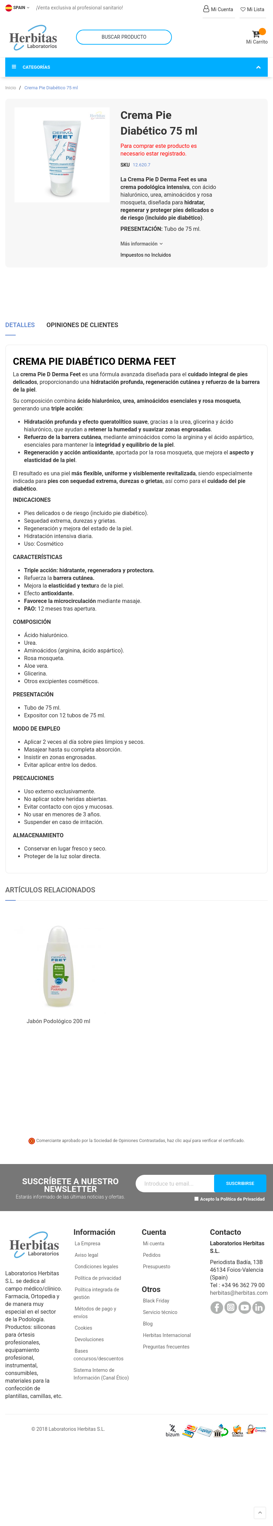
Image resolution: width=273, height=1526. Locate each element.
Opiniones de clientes (82, 316)
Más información (138, 237)
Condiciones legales (96, 1259)
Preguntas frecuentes (166, 1340)
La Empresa (87, 1236)
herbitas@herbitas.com (239, 1286)
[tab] (20, 319)
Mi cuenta (153, 1236)
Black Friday (155, 1294)
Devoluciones (89, 1332)
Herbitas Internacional (166, 1328)
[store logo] (33, 34)
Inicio (10, 80)
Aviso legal (86, 1248)
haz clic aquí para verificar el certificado (205, 1133)
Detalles (20, 316)
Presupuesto (156, 1259)
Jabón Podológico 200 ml (58, 1014)
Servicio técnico (159, 1305)
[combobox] (124, 33)
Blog (147, 1317)
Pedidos (151, 1248)
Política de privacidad (97, 1271)
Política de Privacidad (242, 1192)
